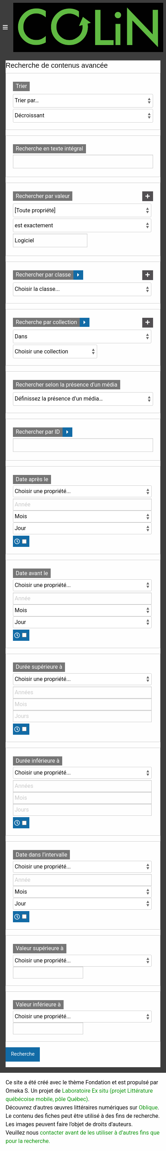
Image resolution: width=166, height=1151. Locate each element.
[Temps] (24, 541)
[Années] (82, 692)
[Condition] (82, 336)
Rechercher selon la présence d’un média (66, 384)
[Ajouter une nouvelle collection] (147, 323)
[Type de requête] (82, 225)
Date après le (32, 479)
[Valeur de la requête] (50, 240)
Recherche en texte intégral (49, 148)
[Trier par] (83, 101)
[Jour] (82, 528)
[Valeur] (48, 972)
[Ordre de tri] (83, 116)
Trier (21, 86)
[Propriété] (82, 210)
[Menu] (5, 27)
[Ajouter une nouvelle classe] (147, 275)
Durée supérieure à (39, 667)
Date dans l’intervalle (41, 854)
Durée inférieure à (37, 760)
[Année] (82, 505)
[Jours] (82, 716)
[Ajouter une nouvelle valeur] (147, 196)
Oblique (148, 1107)
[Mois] (82, 516)
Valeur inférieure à (38, 1004)
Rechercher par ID (38, 431)
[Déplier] (78, 275)
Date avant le (32, 573)
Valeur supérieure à (40, 948)
